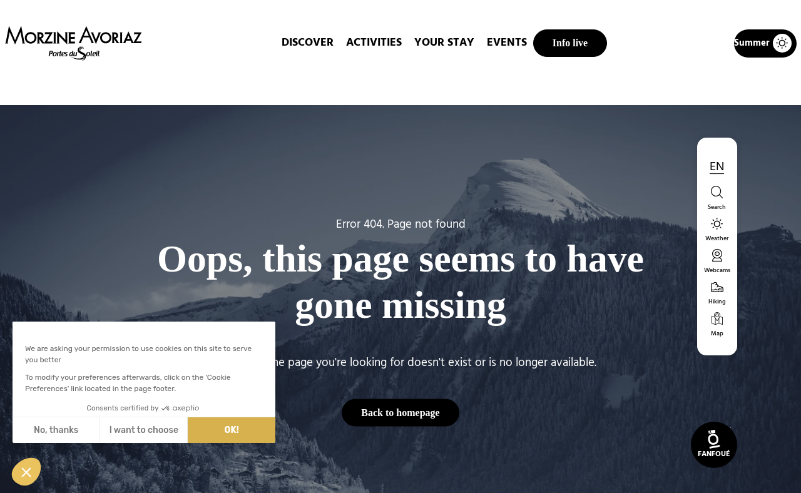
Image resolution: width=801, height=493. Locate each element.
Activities (374, 43)
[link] (714, 445)
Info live (570, 43)
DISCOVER (308, 43)
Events (507, 43)
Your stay (444, 43)
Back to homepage (400, 412)
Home (334, 84)
